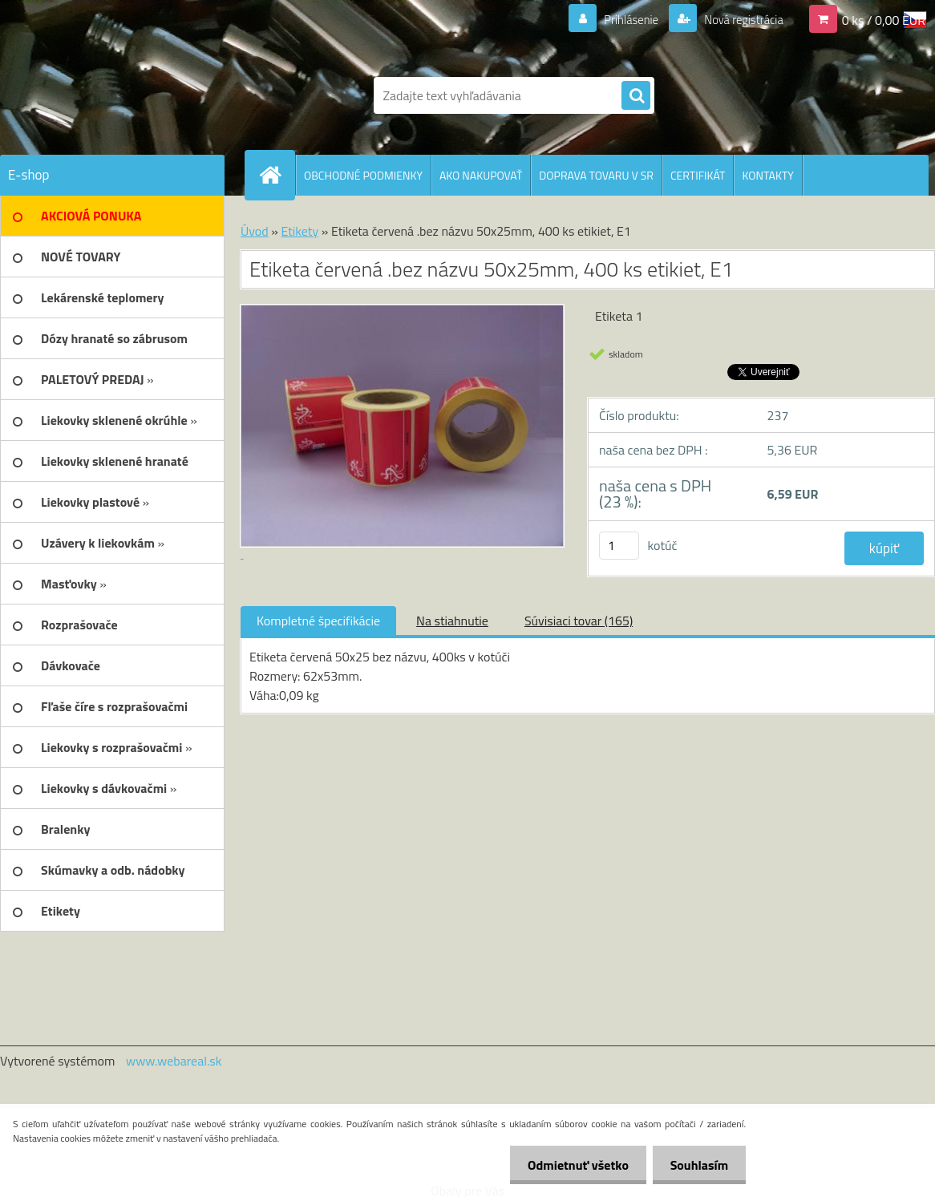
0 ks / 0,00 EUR (883, 19)
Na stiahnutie (452, 620)
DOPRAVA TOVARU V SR (596, 175)
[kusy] (619, 546)
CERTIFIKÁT (697, 175)
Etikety (299, 231)
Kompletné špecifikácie (318, 620)
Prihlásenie (621, 19)
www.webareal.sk (174, 1060)
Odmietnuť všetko (570, 1165)
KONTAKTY (767, 175)
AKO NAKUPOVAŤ (480, 175)
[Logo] (110, 95)
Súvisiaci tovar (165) (578, 620)
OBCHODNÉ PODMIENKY (363, 175)
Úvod (255, 231)
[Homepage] (276, 175)
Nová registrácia (738, 19)
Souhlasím (696, 1165)
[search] (635, 96)
